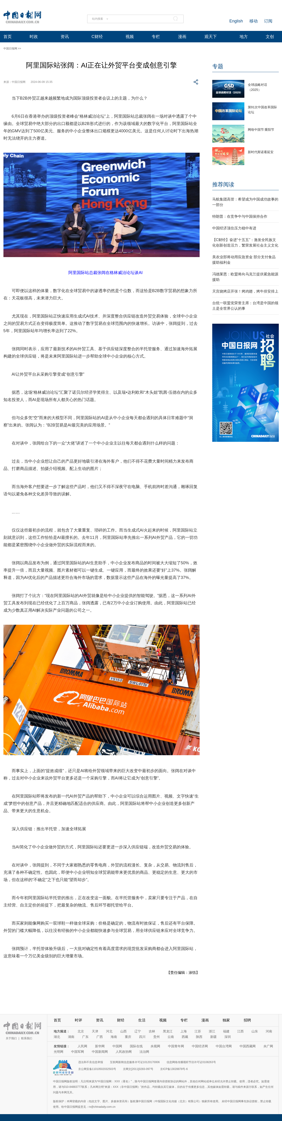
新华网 (100, 1046)
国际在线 (136, 1046)
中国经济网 (200, 1046)
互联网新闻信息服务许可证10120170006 (135, 1062)
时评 (78, 1020)
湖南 (71, 1037)
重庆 (128, 1037)
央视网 (155, 1046)
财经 (120, 1020)
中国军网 (77, 1051)
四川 (142, 1037)
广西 (99, 1037)
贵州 (156, 1037)
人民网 (82, 1046)
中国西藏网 (248, 1046)
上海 (183, 1031)
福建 (226, 1031)
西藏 (185, 1037)
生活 (141, 1020)
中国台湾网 (224, 1046)
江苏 (198, 1031)
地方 (244, 36)
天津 (95, 1031)
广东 (85, 1037)
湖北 (57, 1037)
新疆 (213, 1037)
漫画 (182, 36)
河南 (269, 1031)
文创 (270, 36)
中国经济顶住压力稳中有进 (234, 228)
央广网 (268, 1046)
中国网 (117, 1046)
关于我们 (11, 1038)
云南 (171, 1037)
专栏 (156, 36)
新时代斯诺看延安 (261, 152)
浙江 (212, 1031)
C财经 (97, 36)
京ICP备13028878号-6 (174, 1069)
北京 (81, 1031)
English (236, 21)
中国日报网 (10, 48)
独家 (226, 1020)
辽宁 (137, 1031)
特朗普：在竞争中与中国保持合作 (239, 216)
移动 (253, 21)
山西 (123, 1031)
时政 (34, 36)
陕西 (199, 1037)
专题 (217, 66)
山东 (254, 1031)
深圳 (227, 1037)
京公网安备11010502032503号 (97, 1069)
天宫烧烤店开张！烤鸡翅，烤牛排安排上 (245, 291)
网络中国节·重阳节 (261, 129)
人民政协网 (124, 1051)
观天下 (210, 36)
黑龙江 (168, 1031)
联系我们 (26, 1038)
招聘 (247, 1020)
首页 (7, 36)
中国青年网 (176, 1046)
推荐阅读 (223, 184)
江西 (240, 1031)
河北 (109, 1031)
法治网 (144, 1051)
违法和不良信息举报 (90, 1062)
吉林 (152, 1031)
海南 (114, 1037)
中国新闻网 (100, 1051)
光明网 (58, 1051)
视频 (130, 36)
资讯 (65, 36)
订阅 (268, 21)
